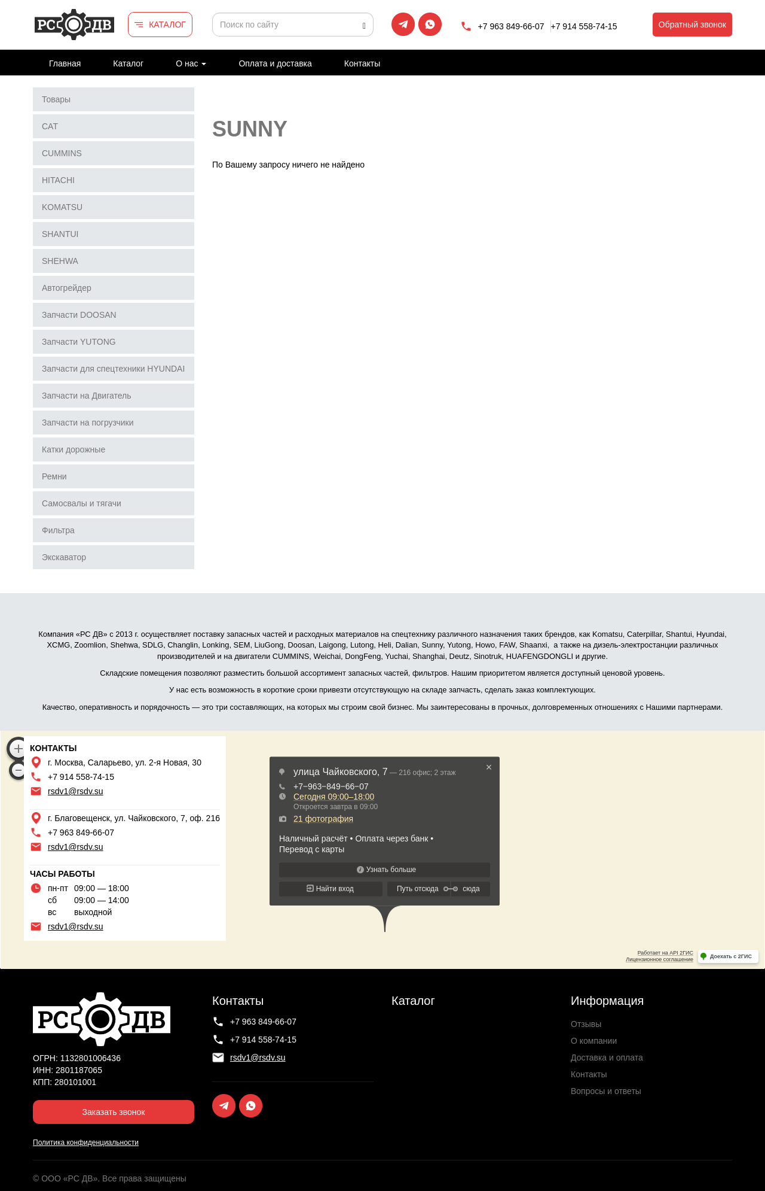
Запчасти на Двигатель (86, 395)
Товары (56, 99)
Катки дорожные (73, 449)
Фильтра (58, 530)
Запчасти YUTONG (79, 342)
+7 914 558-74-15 (584, 26)
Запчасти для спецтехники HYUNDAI (113, 368)
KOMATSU (62, 207)
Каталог (128, 63)
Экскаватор (64, 557)
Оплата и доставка (274, 63)
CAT (50, 126)
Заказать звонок (113, 1112)
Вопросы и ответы (606, 1091)
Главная (65, 63)
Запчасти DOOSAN (79, 315)
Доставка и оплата (607, 1057)
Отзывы (586, 1024)
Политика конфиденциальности (86, 1142)
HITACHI (58, 180)
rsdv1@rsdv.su (75, 791)
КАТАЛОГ (167, 24)
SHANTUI (60, 234)
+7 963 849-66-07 (511, 26)
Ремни (54, 476)
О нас (191, 63)
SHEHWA (60, 261)
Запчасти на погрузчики (88, 422)
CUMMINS (62, 153)
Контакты (362, 63)
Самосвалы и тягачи (81, 503)
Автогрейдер (66, 288)
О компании (594, 1041)
